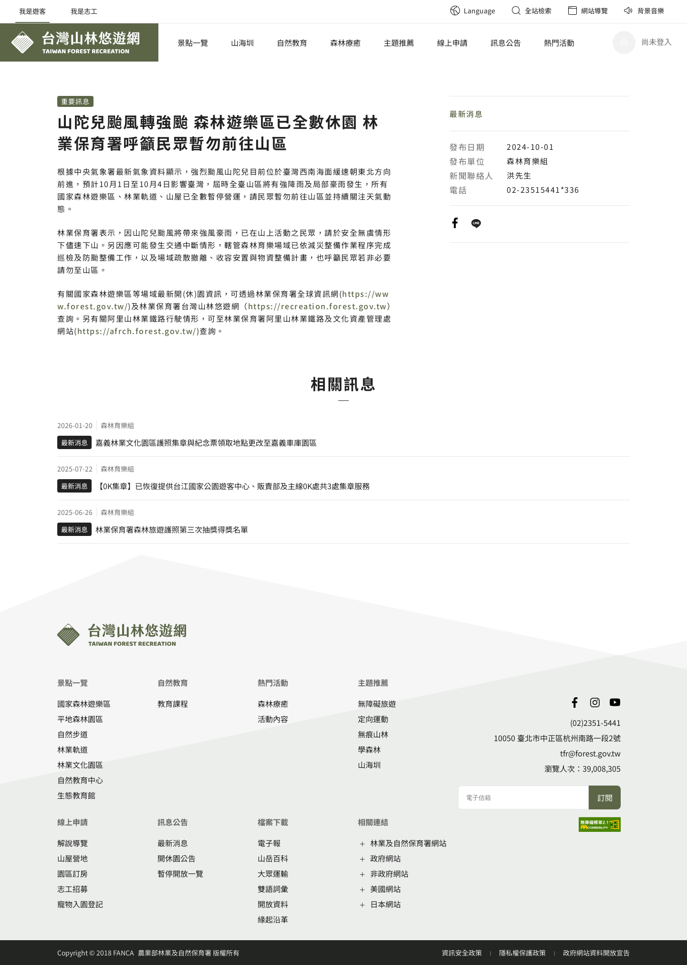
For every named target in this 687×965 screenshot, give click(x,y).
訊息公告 (505, 42)
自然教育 (292, 42)
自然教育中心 (80, 780)
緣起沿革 (273, 919)
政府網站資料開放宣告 (596, 952)
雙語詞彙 (273, 888)
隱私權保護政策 (523, 952)
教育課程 (172, 703)
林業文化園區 (80, 764)
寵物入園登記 (80, 904)
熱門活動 (559, 42)
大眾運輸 (273, 873)
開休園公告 (176, 858)
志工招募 (72, 888)
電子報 (269, 843)
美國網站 (385, 888)
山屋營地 (72, 858)
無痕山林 (373, 734)
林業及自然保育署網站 (408, 843)
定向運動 (373, 718)
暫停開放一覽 (180, 873)
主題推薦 (399, 42)
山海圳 (242, 42)
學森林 (369, 749)
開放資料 (273, 904)
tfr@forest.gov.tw (590, 753)
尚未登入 (656, 41)
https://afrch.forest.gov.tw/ (137, 330)
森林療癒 (345, 42)
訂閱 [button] (605, 797)
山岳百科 (273, 858)
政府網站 (385, 858)
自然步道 (72, 734)
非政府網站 (389, 873)
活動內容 (273, 718)
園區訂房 (72, 873)
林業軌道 (72, 749)
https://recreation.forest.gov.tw (317, 306)
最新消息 (466, 113)
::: (439, 5)
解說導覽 (72, 843)
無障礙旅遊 (377, 703)
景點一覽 (192, 42)
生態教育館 (76, 795)
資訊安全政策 (462, 952)
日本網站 (385, 904)
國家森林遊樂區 (84, 703)
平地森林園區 (80, 718)
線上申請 (452, 42)
